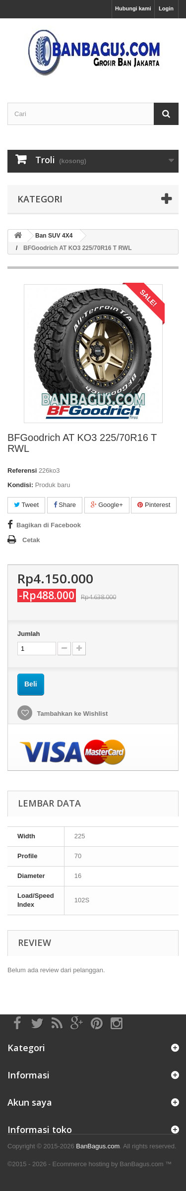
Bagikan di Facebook (48, 525)
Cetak (31, 540)
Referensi (22, 470)
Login (166, 8)
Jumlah (28, 633)
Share (65, 504)
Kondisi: (20, 485)
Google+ (107, 504)
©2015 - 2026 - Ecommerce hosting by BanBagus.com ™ (89, 1164)
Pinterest (153, 504)
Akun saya (29, 1102)
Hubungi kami (133, 8)
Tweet (26, 504)
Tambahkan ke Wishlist (71, 713)
